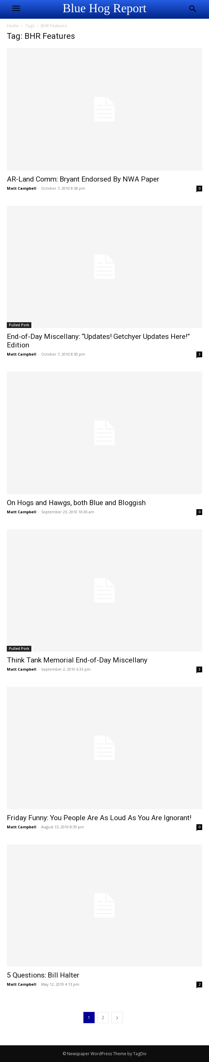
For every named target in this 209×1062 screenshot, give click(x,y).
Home (13, 26)
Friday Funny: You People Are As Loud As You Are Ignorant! (99, 818)
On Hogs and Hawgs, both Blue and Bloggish (76, 503)
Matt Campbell (21, 188)
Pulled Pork (19, 325)
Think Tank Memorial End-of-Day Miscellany (77, 660)
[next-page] (117, 1017)
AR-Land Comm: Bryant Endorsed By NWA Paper (83, 179)
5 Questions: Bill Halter (43, 975)
